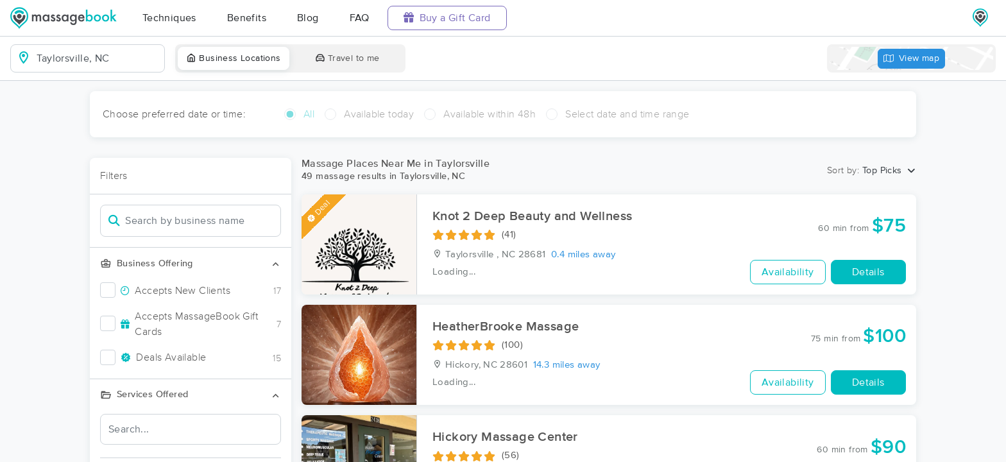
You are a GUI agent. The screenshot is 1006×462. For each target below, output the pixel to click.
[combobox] (98, 58)
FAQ (360, 18)
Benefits (246, 18)
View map (911, 59)
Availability (788, 272)
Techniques (169, 18)
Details (868, 272)
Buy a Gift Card (447, 17)
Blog (308, 18)
